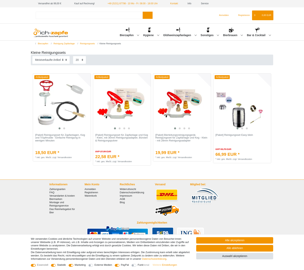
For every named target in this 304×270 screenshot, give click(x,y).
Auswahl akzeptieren (234, 256)
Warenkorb (91, 195)
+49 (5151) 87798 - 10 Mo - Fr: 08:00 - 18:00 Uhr (133, 3)
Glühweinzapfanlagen (177, 35)
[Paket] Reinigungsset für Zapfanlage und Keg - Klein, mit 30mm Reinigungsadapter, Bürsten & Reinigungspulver (121, 138)
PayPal (125, 264)
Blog (122, 202)
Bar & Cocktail (256, 35)
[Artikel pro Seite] (79, 60)
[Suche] (148, 15)
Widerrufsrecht (128, 189)
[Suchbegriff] (89, 15)
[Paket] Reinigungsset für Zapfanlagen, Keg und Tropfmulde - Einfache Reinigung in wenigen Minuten (60, 138)
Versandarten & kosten (62, 195)
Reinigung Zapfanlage (64, 43)
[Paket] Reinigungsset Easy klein (234, 135)
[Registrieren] (241, 15)
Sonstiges (207, 35)
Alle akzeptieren (234, 240)
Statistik (61, 264)
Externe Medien (103, 264)
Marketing (80, 264)
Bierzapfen (127, 35)
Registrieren (91, 192)
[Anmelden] (222, 15)
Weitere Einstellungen (165, 264)
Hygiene (148, 35)
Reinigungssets (87, 43)
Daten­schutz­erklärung (154, 258)
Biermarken (55, 199)
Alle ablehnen (234, 248)
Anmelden (90, 189)
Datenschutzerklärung (132, 192)
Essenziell (42, 264)
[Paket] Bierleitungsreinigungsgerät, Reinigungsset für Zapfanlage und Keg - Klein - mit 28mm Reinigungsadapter (181, 138)
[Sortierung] (51, 60)
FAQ (51, 192)
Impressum (126, 195)
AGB (122, 199)
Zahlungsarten (57, 189)
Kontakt (172, 3)
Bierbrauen (230, 35)
